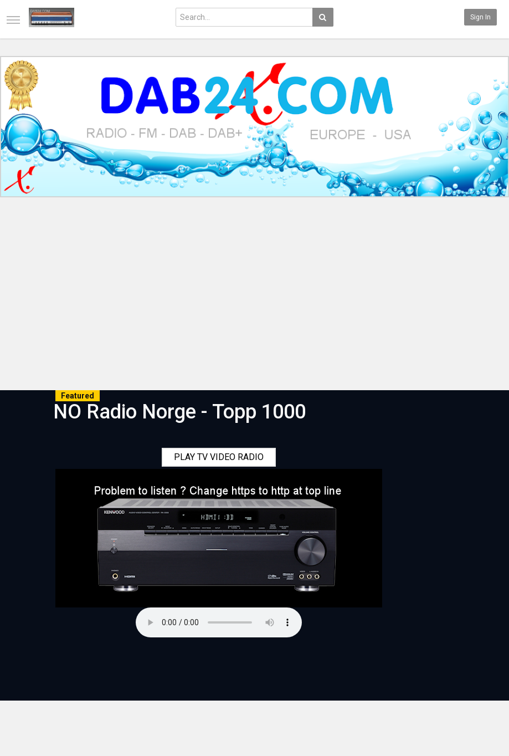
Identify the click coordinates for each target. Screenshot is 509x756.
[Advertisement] (254, 295)
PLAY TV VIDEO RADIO (219, 457)
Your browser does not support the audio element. (219, 622)
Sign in (480, 17)
